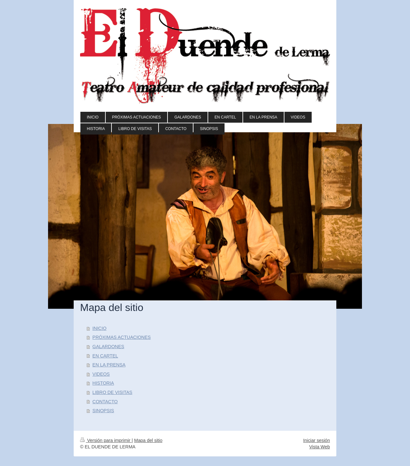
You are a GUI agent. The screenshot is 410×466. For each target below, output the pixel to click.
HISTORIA (103, 383)
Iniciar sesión (316, 440)
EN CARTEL (105, 355)
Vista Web (319, 446)
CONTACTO (105, 401)
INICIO (100, 328)
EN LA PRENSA (109, 364)
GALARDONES (108, 346)
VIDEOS (101, 374)
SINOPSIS (103, 410)
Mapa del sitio (148, 440)
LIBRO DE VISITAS (112, 392)
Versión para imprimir (106, 440)
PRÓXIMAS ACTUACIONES (122, 337)
